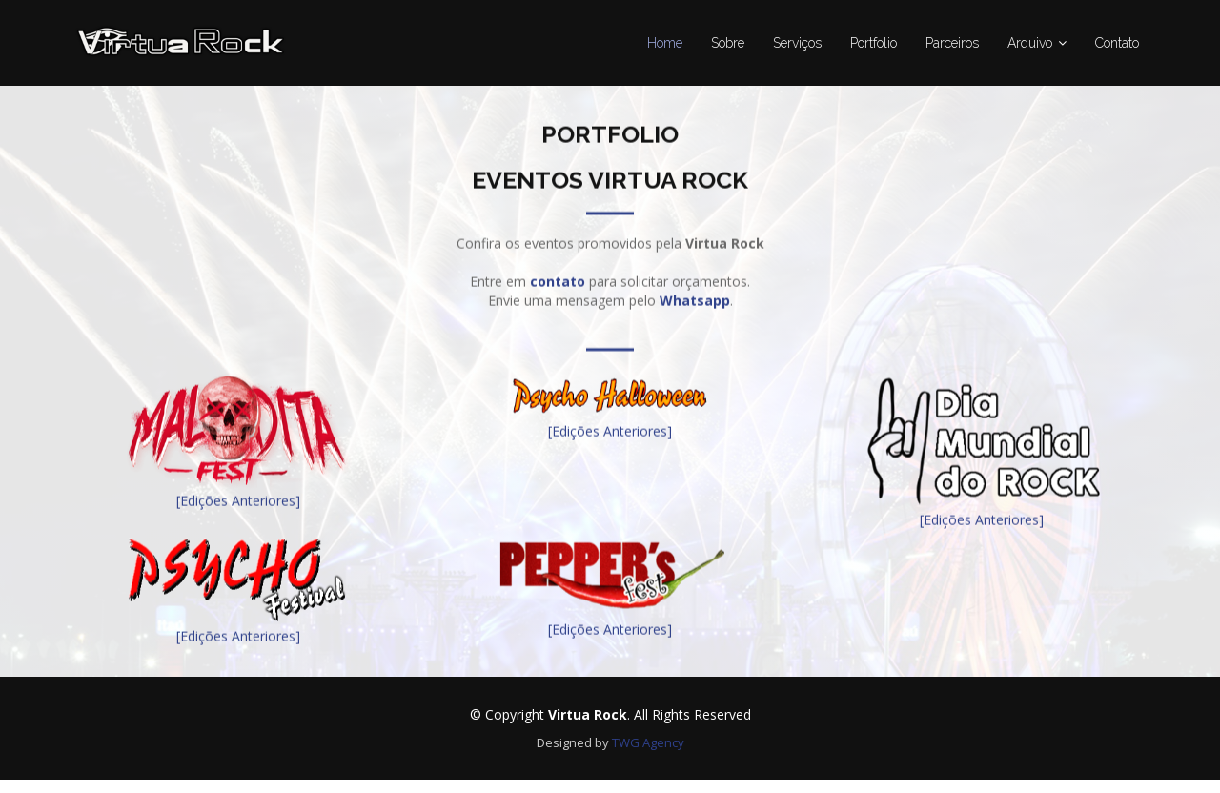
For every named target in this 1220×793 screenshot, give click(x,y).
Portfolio (873, 43)
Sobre (727, 43)
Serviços (797, 43)
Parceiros (952, 43)
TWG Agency (648, 742)
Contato (1117, 43)
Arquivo (1029, 43)
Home (664, 43)
